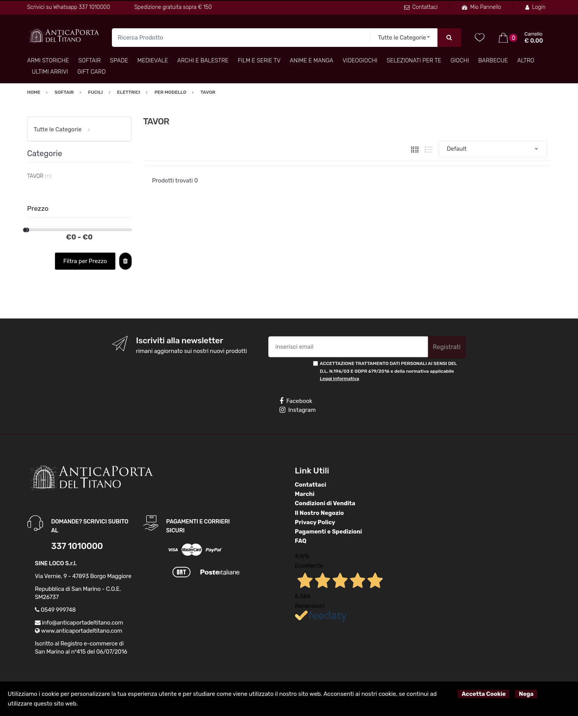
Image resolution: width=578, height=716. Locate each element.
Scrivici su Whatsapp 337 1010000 (68, 7)
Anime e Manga (311, 60)
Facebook (296, 401)
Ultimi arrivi (50, 71)
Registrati (447, 347)
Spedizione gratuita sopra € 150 (173, 7)
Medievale (152, 60)
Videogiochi (360, 60)
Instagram (298, 409)
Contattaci (421, 7)
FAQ (301, 540)
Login (535, 7)
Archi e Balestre (202, 60)
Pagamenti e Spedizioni (328, 531)
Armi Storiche (48, 60)
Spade (119, 60)
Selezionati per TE (414, 60)
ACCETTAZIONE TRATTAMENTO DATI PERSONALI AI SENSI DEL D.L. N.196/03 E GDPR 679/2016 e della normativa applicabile (388, 371)
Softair (89, 60)
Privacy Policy (315, 522)
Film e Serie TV (259, 60)
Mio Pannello (481, 7)
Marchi (305, 494)
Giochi (460, 60)
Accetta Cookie (483, 693)
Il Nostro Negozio (319, 512)
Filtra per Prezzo (85, 261)
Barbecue (493, 60)
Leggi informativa (339, 378)
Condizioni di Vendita (325, 503)
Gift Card (91, 71)
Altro (525, 60)
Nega (526, 693)
